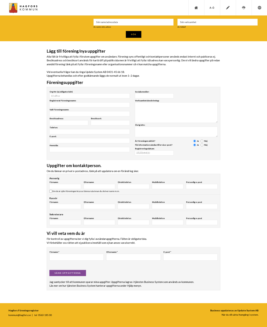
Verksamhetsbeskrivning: (147, 100)
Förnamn (54, 182)
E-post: (53, 136)
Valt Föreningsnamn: (59, 109)
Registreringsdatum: (144, 148)
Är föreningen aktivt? (145, 141)
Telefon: (54, 127)
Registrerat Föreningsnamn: (63, 100)
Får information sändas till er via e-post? (153, 145)
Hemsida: (54, 145)
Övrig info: (140, 125)
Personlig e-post (194, 182)
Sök (133, 34)
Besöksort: (96, 118)
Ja (198, 141)
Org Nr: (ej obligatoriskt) (61, 91)
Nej (205, 141)
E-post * (167, 252)
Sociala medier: (142, 91)
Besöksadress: (57, 118)
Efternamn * (112, 252)
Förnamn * (54, 252)
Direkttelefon (124, 182)
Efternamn (89, 182)
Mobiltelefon (158, 182)
